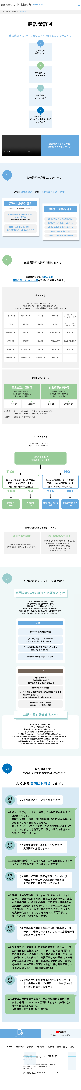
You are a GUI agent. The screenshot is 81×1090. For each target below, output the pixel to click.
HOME (9, 1046)
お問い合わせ (62, 1046)
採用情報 (51, 1046)
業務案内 (30, 1046)
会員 (72, 1046)
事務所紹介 (40, 1046)
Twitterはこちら (28, 1067)
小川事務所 (22, 5)
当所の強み (19, 1046)
